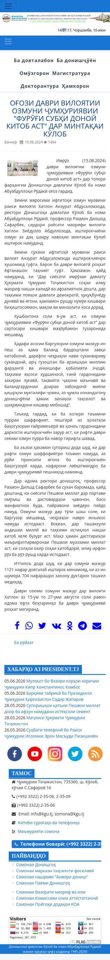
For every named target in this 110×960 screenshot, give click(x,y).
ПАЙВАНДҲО (29, 856)
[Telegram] (82, 627)
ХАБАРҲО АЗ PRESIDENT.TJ (43, 669)
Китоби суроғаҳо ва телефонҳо (49, 822)
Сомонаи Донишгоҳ (36, 864)
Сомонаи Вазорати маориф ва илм (50, 892)
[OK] (70, 627)
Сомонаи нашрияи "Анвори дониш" (52, 877)
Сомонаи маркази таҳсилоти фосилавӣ (55, 870)
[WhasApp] (29, 627)
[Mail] (96, 627)
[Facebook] (17, 627)
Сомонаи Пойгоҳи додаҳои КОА (47, 904)
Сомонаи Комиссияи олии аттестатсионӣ (57, 898)
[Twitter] (42, 627)
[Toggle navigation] (8, 6)
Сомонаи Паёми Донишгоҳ (43, 883)
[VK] (56, 627)
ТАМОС (22, 773)
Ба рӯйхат (23, 642)
